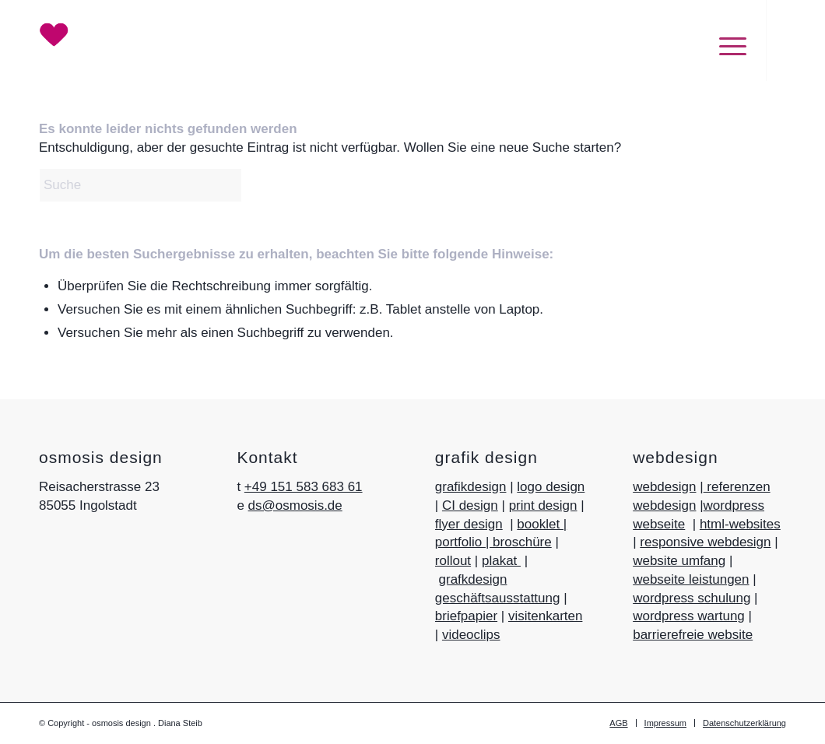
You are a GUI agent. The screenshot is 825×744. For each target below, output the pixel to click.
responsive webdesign (705, 542)
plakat (501, 560)
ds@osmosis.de (295, 505)
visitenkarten (545, 616)
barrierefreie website (693, 634)
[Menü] (725, 46)
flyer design (469, 524)
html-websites (740, 524)
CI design (470, 505)
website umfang (679, 560)
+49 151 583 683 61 (303, 486)
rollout (453, 560)
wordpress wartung (689, 616)
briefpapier (466, 616)
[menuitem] (725, 40)
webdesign (664, 486)
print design (543, 505)
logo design (551, 486)
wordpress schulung (691, 598)
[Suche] (155, 185)
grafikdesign (471, 486)
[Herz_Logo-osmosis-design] (67, 35)
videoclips (471, 634)
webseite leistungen (691, 579)
